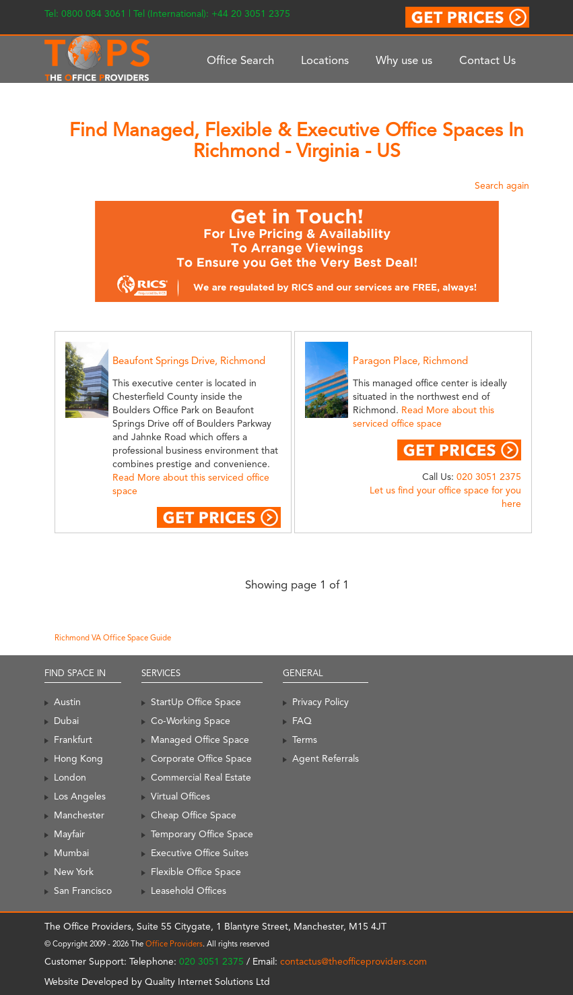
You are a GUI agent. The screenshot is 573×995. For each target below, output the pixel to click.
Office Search (240, 60)
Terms (304, 739)
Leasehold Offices (188, 890)
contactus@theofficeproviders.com (353, 961)
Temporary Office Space (202, 833)
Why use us (404, 60)
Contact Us (487, 60)
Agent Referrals (325, 758)
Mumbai (71, 852)
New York (74, 871)
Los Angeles (80, 796)
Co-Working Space (190, 720)
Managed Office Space (200, 739)
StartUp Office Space (196, 701)
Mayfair (69, 833)
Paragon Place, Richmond (410, 361)
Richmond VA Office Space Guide (113, 637)
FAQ (302, 720)
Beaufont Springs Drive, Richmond (188, 361)
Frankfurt (73, 739)
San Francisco (83, 890)
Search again (502, 185)
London (70, 777)
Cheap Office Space (193, 815)
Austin (67, 701)
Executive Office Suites (199, 852)
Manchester (79, 815)
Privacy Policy (320, 701)
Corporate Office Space (201, 758)
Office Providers (174, 943)
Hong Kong (78, 758)
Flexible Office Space (196, 871)
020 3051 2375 (489, 476)
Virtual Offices (180, 796)
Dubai (66, 720)
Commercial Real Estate (201, 777)
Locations (325, 60)
